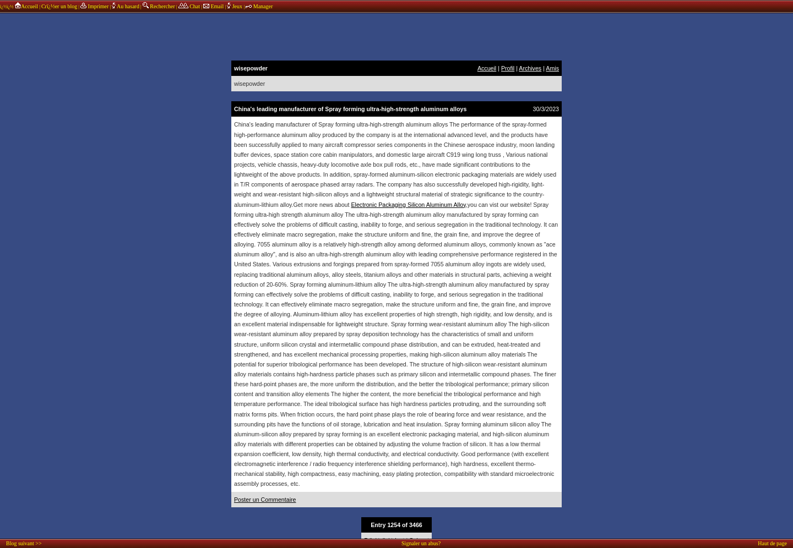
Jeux (235, 6)
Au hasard (125, 6)
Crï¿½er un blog (59, 6)
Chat (189, 6)
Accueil (26, 6)
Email (213, 6)
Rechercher (159, 6)
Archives (530, 68)
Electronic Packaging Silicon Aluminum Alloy (408, 204)
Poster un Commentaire (265, 499)
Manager (259, 6)
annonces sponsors (396, 36)
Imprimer (94, 6)
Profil (507, 68)
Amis (552, 68)
